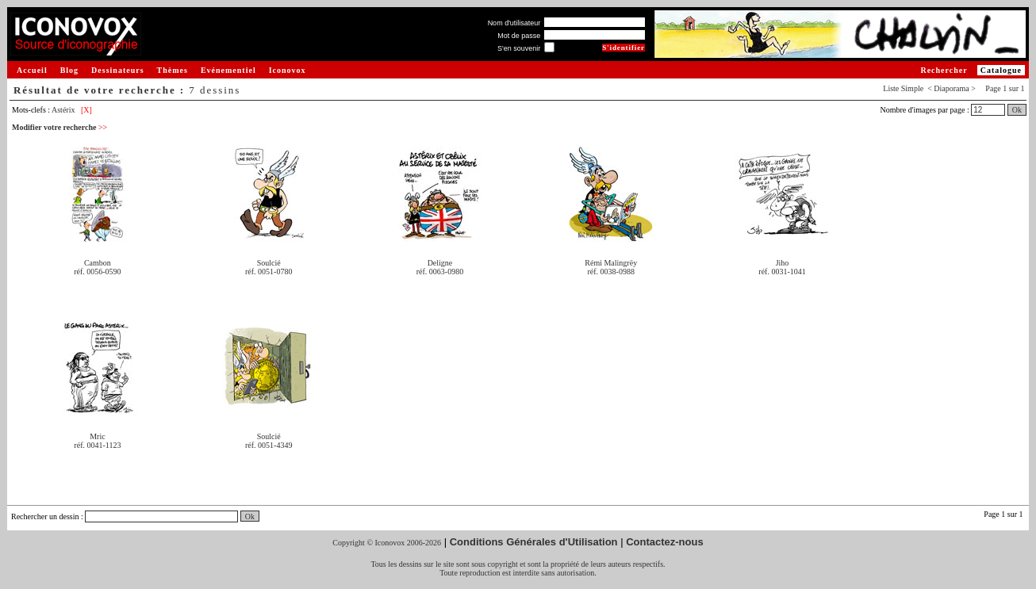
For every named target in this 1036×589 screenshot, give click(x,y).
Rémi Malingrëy (611, 262)
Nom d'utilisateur (514, 23)
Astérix (63, 109)
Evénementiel (228, 70)
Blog (69, 70)
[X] (86, 109)
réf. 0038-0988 (611, 271)
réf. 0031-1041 (781, 271)
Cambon (97, 262)
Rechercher (943, 70)
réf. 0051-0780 (268, 271)
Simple (912, 88)
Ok (1017, 109)
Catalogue (1001, 70)
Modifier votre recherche (59, 127)
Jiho (782, 262)
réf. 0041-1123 (97, 445)
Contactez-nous (665, 542)
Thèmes (172, 70)
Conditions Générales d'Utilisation (534, 542)
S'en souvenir (518, 48)
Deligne (440, 262)
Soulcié (269, 262)
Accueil (32, 70)
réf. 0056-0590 (97, 271)
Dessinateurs (117, 70)
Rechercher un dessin (45, 516)
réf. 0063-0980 (439, 271)
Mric (97, 436)
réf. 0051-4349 (268, 445)
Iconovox (287, 70)
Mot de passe (518, 36)
